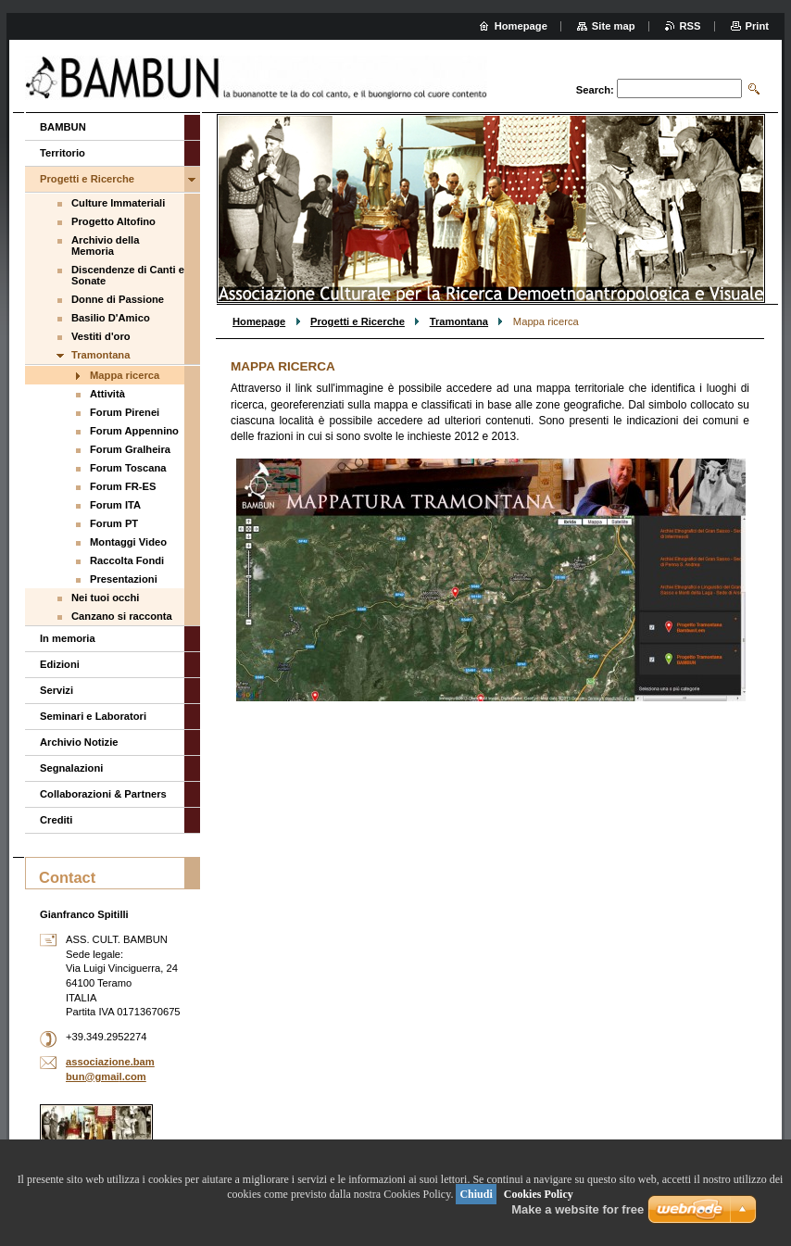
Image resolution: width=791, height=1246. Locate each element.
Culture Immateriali (118, 202)
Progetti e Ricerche (357, 321)
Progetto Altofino (113, 221)
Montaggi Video (128, 541)
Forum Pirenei (124, 412)
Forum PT (114, 523)
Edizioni (60, 664)
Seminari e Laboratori (93, 716)
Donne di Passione (117, 299)
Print (757, 25)
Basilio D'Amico (110, 317)
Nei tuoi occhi (105, 597)
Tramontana (459, 321)
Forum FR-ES (123, 486)
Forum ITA (115, 504)
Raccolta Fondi (127, 560)
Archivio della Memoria (105, 245)
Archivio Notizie (79, 742)
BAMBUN (63, 126)
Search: (595, 89)
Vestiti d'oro (101, 336)
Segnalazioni (71, 768)
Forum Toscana (128, 467)
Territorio (62, 152)
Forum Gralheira (130, 449)
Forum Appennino (134, 430)
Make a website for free (577, 1209)
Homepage (258, 321)
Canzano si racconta (121, 616)
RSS (690, 25)
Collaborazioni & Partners (103, 793)
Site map (613, 25)
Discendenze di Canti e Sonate (127, 275)
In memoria (67, 638)
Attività (107, 393)
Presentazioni (123, 579)
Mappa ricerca (124, 375)
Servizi (56, 690)
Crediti (56, 819)
